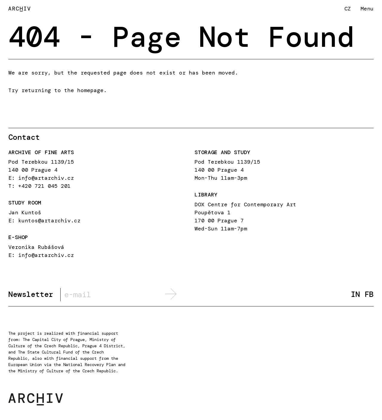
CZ (347, 8)
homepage (90, 90)
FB (369, 294)
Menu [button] (367, 8)
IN (355, 294)
